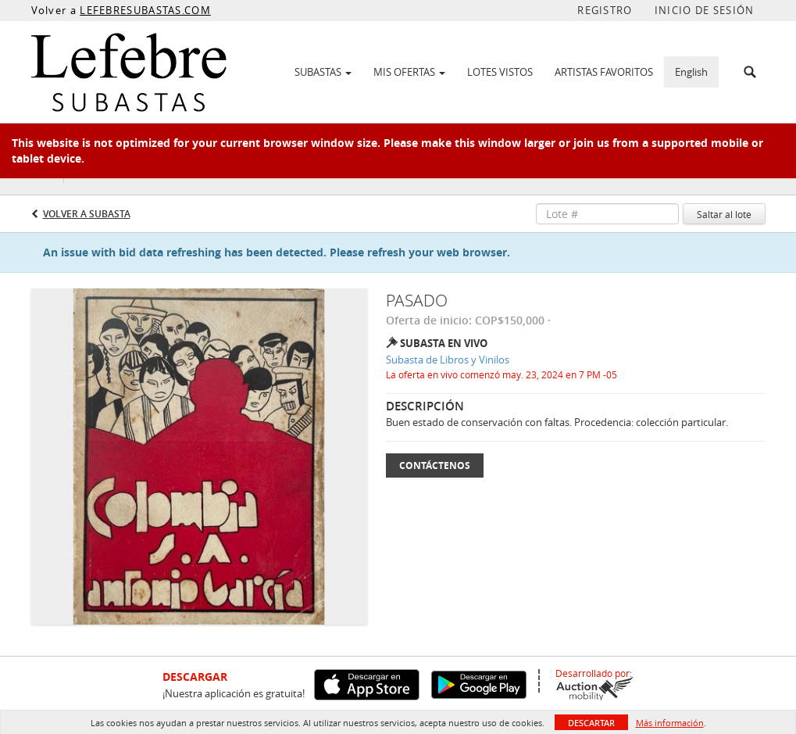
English (691, 72)
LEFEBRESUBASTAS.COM (145, 10)
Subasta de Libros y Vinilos (447, 360)
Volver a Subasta (86, 213)
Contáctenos (434, 465)
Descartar (591, 723)
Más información (670, 723)
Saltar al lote (724, 214)
